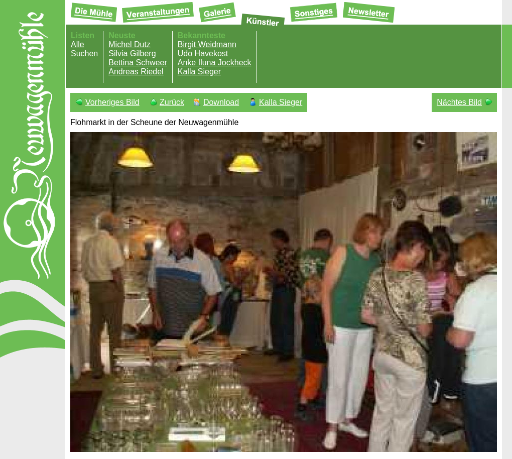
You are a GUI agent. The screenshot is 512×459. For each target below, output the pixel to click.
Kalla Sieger (199, 71)
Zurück (172, 102)
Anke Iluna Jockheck (214, 62)
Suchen (84, 53)
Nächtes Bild (459, 102)
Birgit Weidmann (207, 44)
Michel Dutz (129, 44)
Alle (77, 44)
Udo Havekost (203, 53)
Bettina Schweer (137, 62)
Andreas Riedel (135, 71)
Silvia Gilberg (132, 53)
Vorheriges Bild (112, 102)
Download (221, 102)
